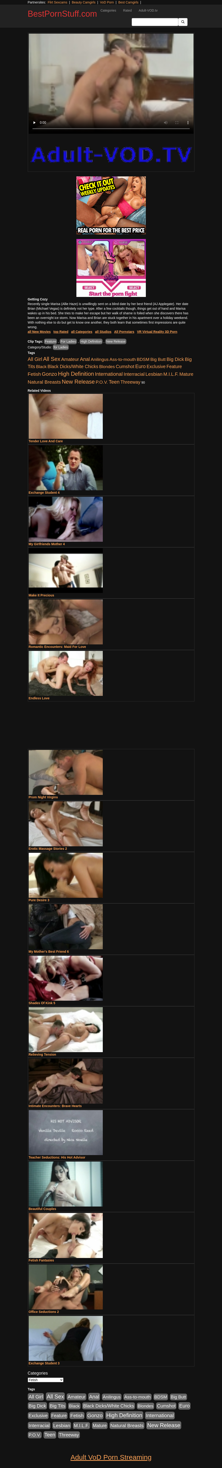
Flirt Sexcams (57, 2)
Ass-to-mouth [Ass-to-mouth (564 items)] (122, 359)
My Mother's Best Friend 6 (49, 951)
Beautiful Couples (42, 1209)
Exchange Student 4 (44, 492)
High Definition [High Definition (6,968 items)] (76, 374)
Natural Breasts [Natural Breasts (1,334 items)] (44, 382)
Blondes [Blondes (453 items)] (107, 366)
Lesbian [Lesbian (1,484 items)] (153, 374)
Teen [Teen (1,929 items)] (114, 382)
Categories (108, 10)
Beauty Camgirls (84, 2)
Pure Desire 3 (39, 900)
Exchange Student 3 (44, 1363)
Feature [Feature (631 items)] (174, 366)
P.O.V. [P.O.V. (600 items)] (102, 382)
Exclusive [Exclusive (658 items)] (156, 366)
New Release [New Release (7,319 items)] (78, 382)
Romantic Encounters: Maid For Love (57, 647)
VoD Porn (107, 2)
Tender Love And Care (46, 441)
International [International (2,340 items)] (109, 374)
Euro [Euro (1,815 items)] (140, 366)
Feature (50, 341)
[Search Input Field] (155, 22)
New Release (115, 341)
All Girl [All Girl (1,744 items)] (35, 359)
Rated (127, 10)
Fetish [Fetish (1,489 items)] (34, 374)
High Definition (91, 341)
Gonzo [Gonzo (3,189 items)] (49, 374)
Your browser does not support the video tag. (111, 84)
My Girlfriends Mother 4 (47, 544)
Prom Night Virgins (43, 797)
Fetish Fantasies (41, 1260)
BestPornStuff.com (62, 14)
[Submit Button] (183, 22)
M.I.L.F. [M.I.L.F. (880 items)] (170, 374)
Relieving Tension (42, 1054)
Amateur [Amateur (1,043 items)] (70, 359)
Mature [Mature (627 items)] (186, 374)
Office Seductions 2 (44, 1312)
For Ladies (68, 341)
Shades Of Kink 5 (42, 1003)
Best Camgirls (128, 2)
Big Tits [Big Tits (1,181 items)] (57, 1405)
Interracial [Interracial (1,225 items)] (134, 374)
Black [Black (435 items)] (41, 366)
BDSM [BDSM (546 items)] (143, 359)
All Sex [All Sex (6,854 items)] (51, 359)
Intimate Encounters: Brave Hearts (55, 1106)
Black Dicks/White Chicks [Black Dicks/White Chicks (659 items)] (72, 366)
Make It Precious (41, 595)
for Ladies (61, 347)
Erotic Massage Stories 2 (48, 848)
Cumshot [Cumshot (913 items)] (125, 366)
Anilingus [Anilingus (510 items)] (100, 359)
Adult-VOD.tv (148, 10)
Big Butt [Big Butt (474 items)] (158, 359)
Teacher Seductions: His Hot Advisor (57, 1157)
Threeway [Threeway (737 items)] (130, 382)
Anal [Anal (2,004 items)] (85, 359)
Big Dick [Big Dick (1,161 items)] (175, 359)
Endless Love (39, 698)
